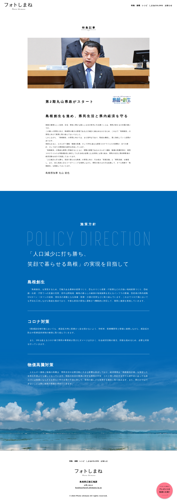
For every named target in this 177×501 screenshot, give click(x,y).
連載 (138, 5)
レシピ (145, 5)
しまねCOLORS (156, 5)
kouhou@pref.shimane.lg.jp (88, 488)
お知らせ (168, 5)
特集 (133, 5)
